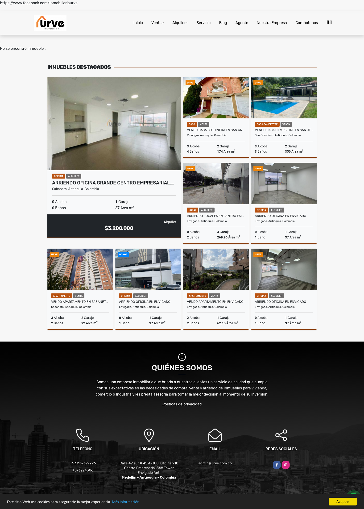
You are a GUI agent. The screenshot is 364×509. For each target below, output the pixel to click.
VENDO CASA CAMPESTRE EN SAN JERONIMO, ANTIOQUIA (284, 130)
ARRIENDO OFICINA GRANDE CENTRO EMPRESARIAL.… (113, 183)
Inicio (138, 23)
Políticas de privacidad (182, 404)
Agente (242, 23)
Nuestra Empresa (272, 23)
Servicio (204, 23)
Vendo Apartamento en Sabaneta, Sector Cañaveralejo (80, 302)
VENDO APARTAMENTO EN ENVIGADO (215, 302)
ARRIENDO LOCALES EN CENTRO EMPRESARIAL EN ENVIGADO (216, 216)
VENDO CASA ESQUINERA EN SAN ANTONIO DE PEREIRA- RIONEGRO (216, 130)
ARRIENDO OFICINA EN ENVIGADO (280, 216)
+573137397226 (83, 463)
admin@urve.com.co (215, 463)
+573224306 (82, 470)
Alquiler (179, 23)
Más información (125, 502)
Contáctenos (306, 23)
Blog (223, 23)
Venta (156, 23)
